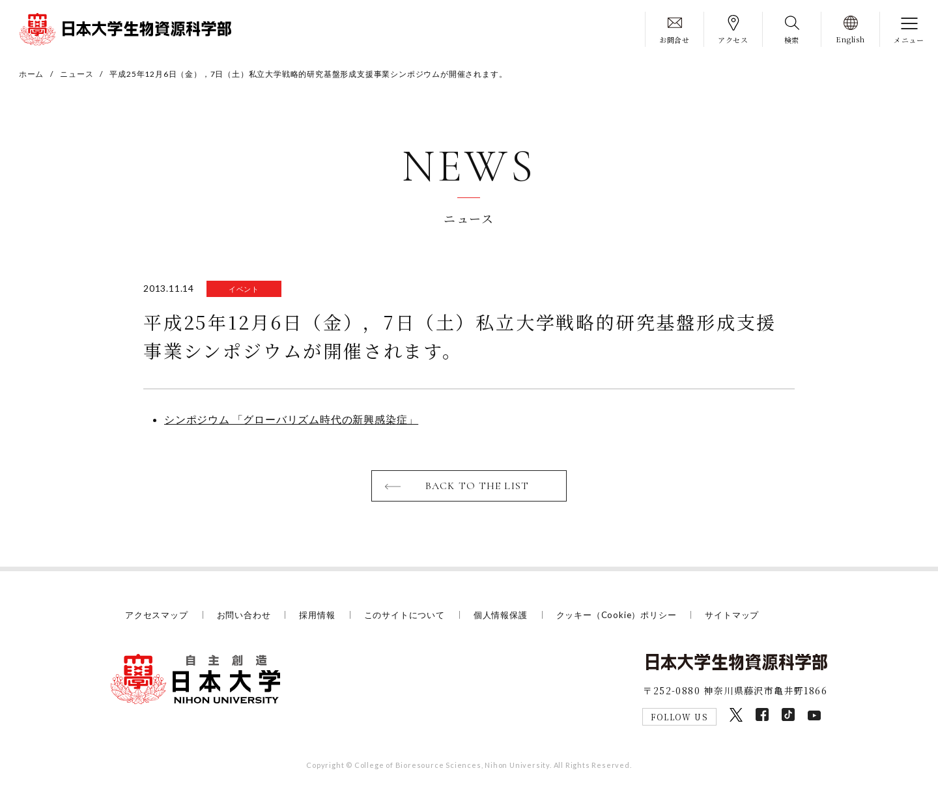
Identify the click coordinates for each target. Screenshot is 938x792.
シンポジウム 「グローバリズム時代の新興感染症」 (291, 419)
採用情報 (317, 615)
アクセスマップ (156, 615)
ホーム (31, 74)
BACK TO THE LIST (477, 485)
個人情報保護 (501, 615)
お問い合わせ (244, 615)
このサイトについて (404, 615)
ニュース (76, 74)
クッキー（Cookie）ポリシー (616, 615)
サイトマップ (732, 615)
